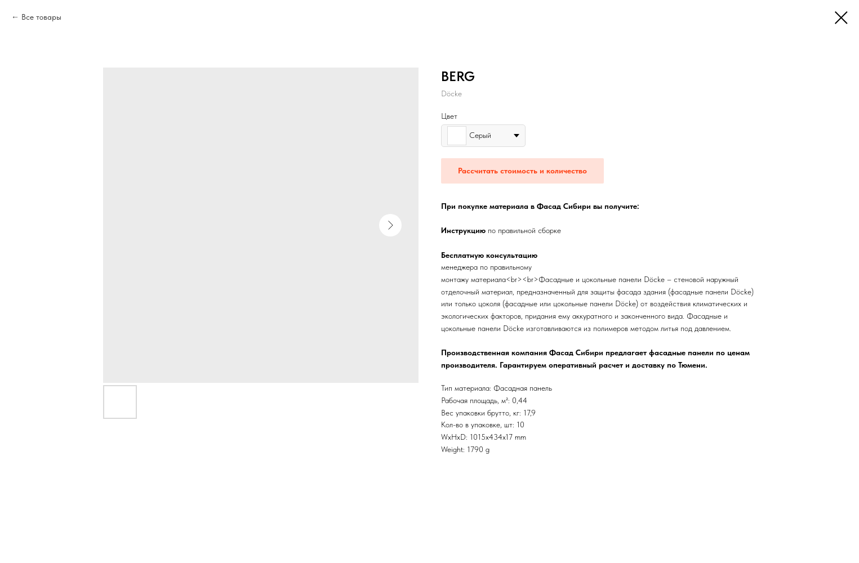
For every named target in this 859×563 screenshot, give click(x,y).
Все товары (41, 16)
